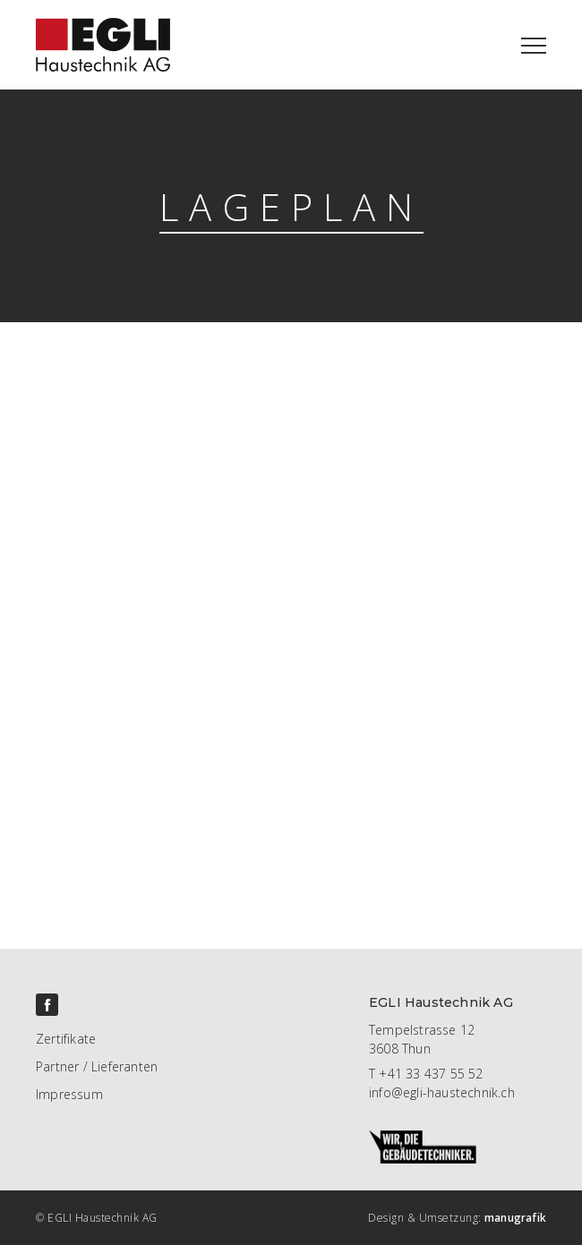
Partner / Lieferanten (97, 1066)
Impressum (69, 1094)
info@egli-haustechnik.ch (442, 1092)
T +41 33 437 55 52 (426, 1073)
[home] (85, 36)
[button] (533, 45)
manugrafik (515, 1217)
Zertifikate (66, 1038)
